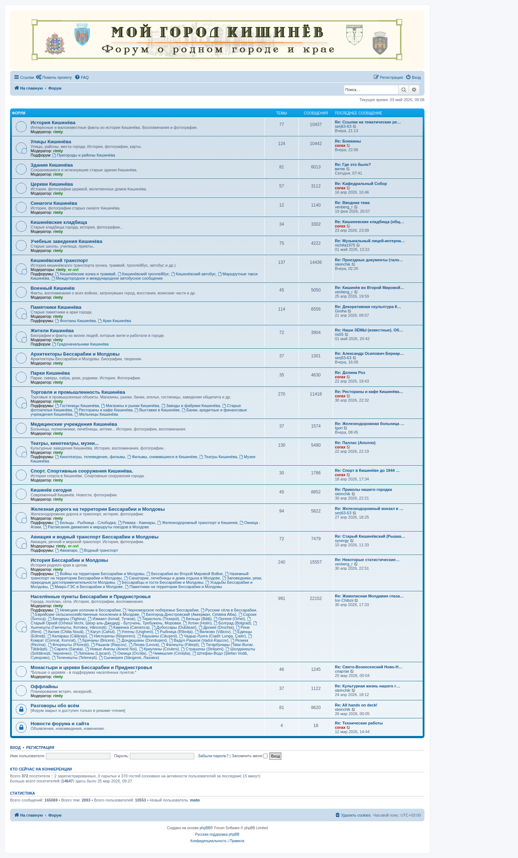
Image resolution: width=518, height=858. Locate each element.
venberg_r (344, 207)
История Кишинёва (53, 122)
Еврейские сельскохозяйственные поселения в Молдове (85, 614)
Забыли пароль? (213, 756)
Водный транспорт (98, 550)
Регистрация (40, 747)
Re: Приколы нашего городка (363, 489)
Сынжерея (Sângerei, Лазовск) (129, 657)
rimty (58, 132)
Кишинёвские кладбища (59, 222)
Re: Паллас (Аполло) (355, 443)
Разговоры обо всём (55, 705)
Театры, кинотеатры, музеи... (65, 443)
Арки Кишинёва (114, 321)
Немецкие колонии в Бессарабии (88, 610)
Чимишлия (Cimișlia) (169, 653)
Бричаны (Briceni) (96, 640)
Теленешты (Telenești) (74, 657)
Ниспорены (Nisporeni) (112, 636)
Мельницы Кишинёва (96, 414)
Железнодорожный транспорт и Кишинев (197, 522)
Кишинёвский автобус (193, 274)
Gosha (340, 311)
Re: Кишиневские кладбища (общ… (369, 222)
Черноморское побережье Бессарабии (161, 610)
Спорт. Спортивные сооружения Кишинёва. (82, 471)
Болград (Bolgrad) (232, 623)
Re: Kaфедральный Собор (361, 183)
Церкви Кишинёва (52, 184)
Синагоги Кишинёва (54, 203)
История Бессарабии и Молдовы (69, 560)
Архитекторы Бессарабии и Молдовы (75, 354)
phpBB (205, 828)
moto (195, 800)
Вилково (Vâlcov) (213, 631)
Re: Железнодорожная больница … (369, 423)
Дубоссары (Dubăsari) (174, 627)
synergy (342, 540)
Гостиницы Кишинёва (77, 405)
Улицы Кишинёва (51, 141)
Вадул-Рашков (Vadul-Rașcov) (198, 640)
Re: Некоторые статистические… (367, 559)
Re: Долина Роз (350, 372)
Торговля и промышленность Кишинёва (78, 392)
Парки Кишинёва (50, 373)
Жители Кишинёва (52, 330)
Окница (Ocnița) (129, 653)
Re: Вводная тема (352, 202)
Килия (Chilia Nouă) (63, 631)
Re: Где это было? (353, 164)
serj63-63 (343, 126)
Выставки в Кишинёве (157, 410)
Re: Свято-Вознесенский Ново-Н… (369, 667)
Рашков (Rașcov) (109, 644)
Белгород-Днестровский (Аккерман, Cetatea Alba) (188, 614)
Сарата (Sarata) (66, 649)
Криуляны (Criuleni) (159, 649)
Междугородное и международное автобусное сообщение (107, 278)
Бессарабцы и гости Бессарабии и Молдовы (160, 582)
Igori (338, 428)
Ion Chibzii (344, 600)
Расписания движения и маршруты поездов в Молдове (96, 527)
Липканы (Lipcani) (92, 653)
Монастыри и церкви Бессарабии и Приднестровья (91, 667)
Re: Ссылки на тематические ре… (368, 122)
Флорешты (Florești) (68, 644)
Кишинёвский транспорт (59, 260)
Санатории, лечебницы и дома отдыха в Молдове (172, 578)
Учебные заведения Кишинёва (66, 241)
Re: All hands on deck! (356, 705)
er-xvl (73, 269)
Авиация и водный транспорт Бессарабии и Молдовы (95, 536)
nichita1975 (345, 245)
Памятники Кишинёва (56, 307)
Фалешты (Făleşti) (180, 644)
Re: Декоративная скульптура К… (368, 306)
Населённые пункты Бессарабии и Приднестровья (91, 596)
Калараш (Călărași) (67, 636)
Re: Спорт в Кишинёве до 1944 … (367, 470)
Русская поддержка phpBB (217, 834)
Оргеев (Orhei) (229, 619)
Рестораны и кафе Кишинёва (103, 410)
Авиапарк (66, 550)
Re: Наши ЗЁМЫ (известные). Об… (369, 330)
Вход (15, 747)
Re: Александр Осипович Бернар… (369, 353)
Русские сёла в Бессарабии (228, 610)
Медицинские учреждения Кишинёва (74, 424)
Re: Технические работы (359, 723)
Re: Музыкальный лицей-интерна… (370, 241)
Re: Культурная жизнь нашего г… (367, 686)
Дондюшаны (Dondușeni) (142, 640)
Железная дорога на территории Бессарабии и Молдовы (98, 509)
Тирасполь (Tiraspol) (158, 619)
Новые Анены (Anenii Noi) (111, 649)
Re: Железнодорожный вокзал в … (369, 508)
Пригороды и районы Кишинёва (83, 155)
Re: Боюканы (348, 141)
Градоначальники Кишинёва (80, 344)
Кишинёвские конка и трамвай (85, 274)
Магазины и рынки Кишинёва (130, 405)
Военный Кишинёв (53, 288)
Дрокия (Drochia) (216, 627)
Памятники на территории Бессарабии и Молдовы (173, 586)
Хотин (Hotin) (197, 623)
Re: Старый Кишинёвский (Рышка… (370, 536)
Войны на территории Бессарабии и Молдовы (99, 574)
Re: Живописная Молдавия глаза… (369, 596)
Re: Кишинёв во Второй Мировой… (369, 287)
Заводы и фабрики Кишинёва (191, 405)
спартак (342, 671)
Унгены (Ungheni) (135, 631)
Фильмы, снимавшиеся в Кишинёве (162, 457)
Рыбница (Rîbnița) (173, 631)
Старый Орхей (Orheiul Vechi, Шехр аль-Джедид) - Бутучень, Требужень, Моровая (141, 621)
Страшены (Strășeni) (202, 649)
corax (340, 145)
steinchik (342, 264)
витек (340, 169)
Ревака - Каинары (136, 522)
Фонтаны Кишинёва (75, 321)
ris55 (339, 334)
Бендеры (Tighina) (67, 619)
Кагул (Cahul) (100, 631)
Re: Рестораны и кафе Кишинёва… (369, 391)
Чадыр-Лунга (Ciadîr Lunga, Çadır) (212, 636)
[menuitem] (54, 77)
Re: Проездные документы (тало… (369, 260)
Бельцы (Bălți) (196, 619)
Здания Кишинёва (52, 165)
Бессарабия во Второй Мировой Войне (185, 574)
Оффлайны (44, 686)
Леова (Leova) (144, 644)
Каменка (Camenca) (129, 627)
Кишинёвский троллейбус (143, 274)
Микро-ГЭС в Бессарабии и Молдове (86, 586)
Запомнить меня (250, 756)
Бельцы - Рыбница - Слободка (85, 522)
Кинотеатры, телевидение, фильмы (90, 457)
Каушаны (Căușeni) (157, 636)
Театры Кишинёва (218, 457)
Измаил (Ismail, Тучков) (111, 619)
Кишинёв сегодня (51, 490)
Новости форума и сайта (60, 723)
